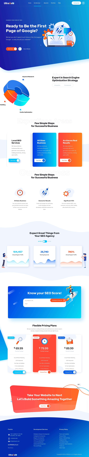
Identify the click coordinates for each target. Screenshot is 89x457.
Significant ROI (69, 201)
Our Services (37, 3)
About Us (46, 3)
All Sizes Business (20, 201)
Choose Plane (20, 371)
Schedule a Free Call (58, 299)
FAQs (59, 3)
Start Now (13, 160)
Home (29, 3)
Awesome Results (44, 201)
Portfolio (53, 3)
